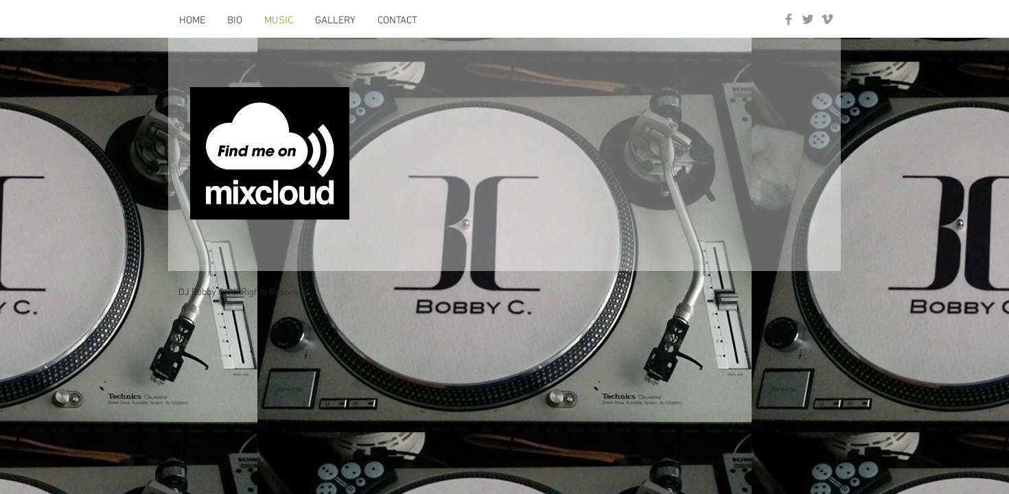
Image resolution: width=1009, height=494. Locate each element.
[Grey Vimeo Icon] (827, 19)
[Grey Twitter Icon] (807, 19)
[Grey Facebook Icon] (788, 19)
